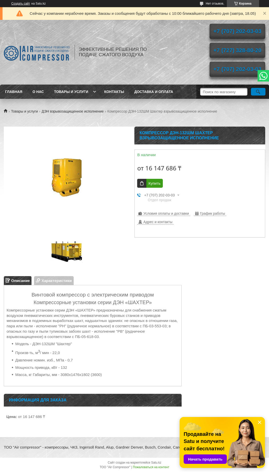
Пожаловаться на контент (151, 467)
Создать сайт (20, 3)
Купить (154, 183)
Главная (13, 92)
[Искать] (258, 92)
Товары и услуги (71, 92)
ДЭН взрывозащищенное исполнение (73, 111)
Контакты (114, 92)
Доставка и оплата (153, 92)
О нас (38, 92)
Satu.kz (156, 462)
